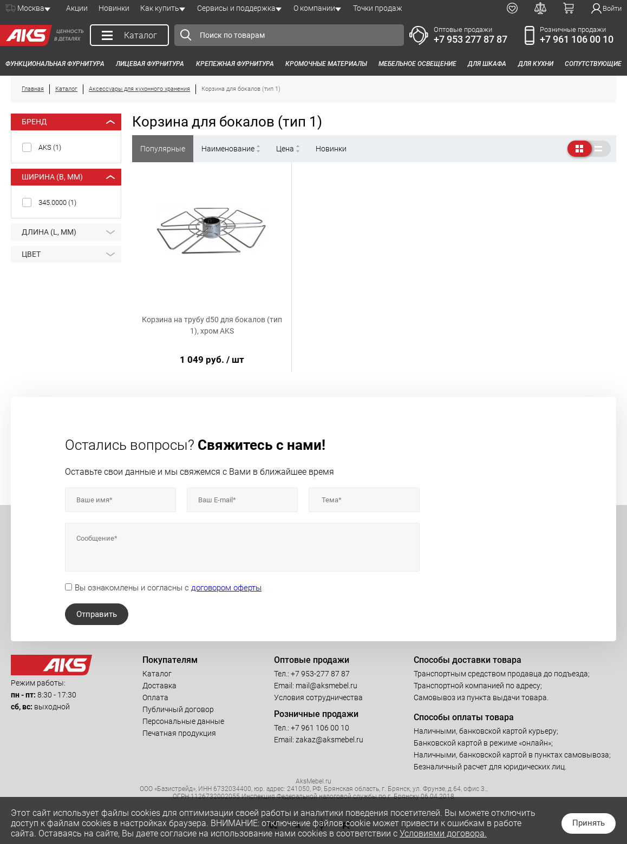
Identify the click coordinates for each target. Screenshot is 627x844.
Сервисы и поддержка (236, 8)
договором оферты (226, 588)
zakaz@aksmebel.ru (329, 739)
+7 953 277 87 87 (470, 39)
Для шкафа (487, 64)
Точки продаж (377, 8)
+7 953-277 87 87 (320, 673)
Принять (588, 823)
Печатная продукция (179, 733)
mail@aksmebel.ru (326, 685)
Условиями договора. (443, 833)
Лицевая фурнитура (150, 64)
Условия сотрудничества (318, 697)
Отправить (96, 614)
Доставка (159, 685)
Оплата (155, 697)
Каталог (157, 673)
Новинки (114, 8)
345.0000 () (57, 202)
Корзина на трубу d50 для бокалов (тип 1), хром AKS (212, 325)
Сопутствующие (593, 64)
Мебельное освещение (417, 64)
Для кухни (535, 64)
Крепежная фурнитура (235, 64)
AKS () (49, 147)
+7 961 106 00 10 (576, 39)
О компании (314, 8)
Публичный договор (178, 709)
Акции (77, 8)
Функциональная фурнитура (54, 64)
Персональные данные (183, 721)
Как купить (159, 8)
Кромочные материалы (326, 64)
